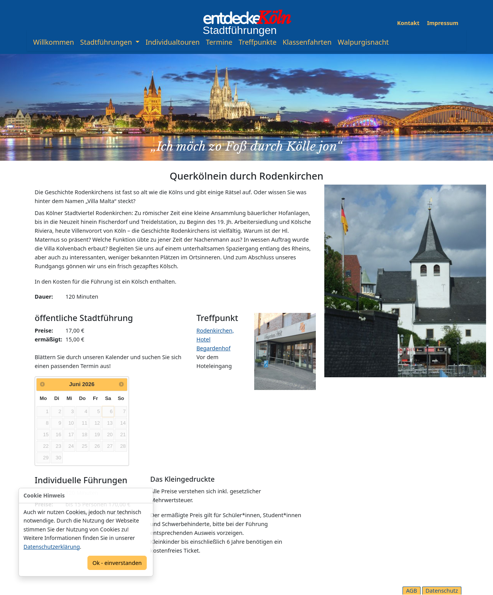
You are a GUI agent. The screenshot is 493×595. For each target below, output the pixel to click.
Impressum (442, 23)
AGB (411, 590)
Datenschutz (442, 590)
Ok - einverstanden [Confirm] (117, 562)
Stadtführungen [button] (107, 42)
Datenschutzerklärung (51, 546)
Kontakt (408, 23)
